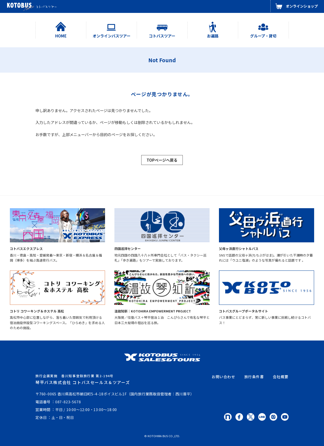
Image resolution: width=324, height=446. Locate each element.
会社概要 (281, 376)
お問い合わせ (223, 376)
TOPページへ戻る (162, 160)
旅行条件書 (254, 376)
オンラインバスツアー (111, 35)
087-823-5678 (68, 401)
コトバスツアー (162, 35)
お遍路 (212, 35)
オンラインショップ (302, 6)
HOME (61, 35)
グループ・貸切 (263, 35)
